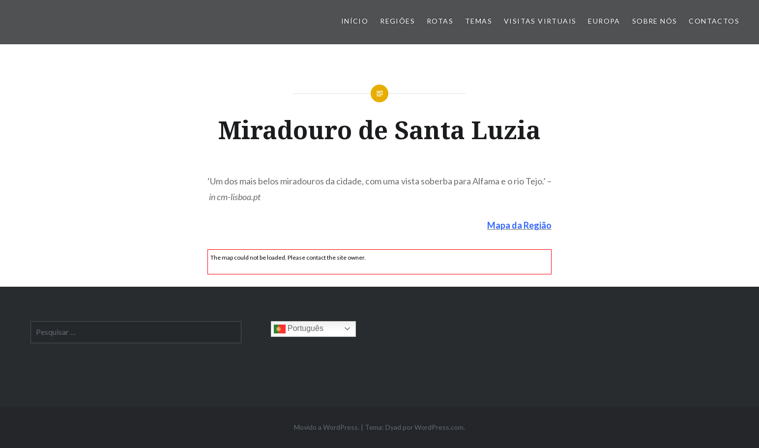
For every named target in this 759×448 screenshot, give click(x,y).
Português (298, 329)
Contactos (714, 21)
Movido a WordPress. (326, 427)
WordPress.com (439, 427)
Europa (604, 21)
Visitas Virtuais (540, 21)
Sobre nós (654, 21)
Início (354, 21)
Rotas (440, 21)
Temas (478, 21)
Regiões (397, 21)
